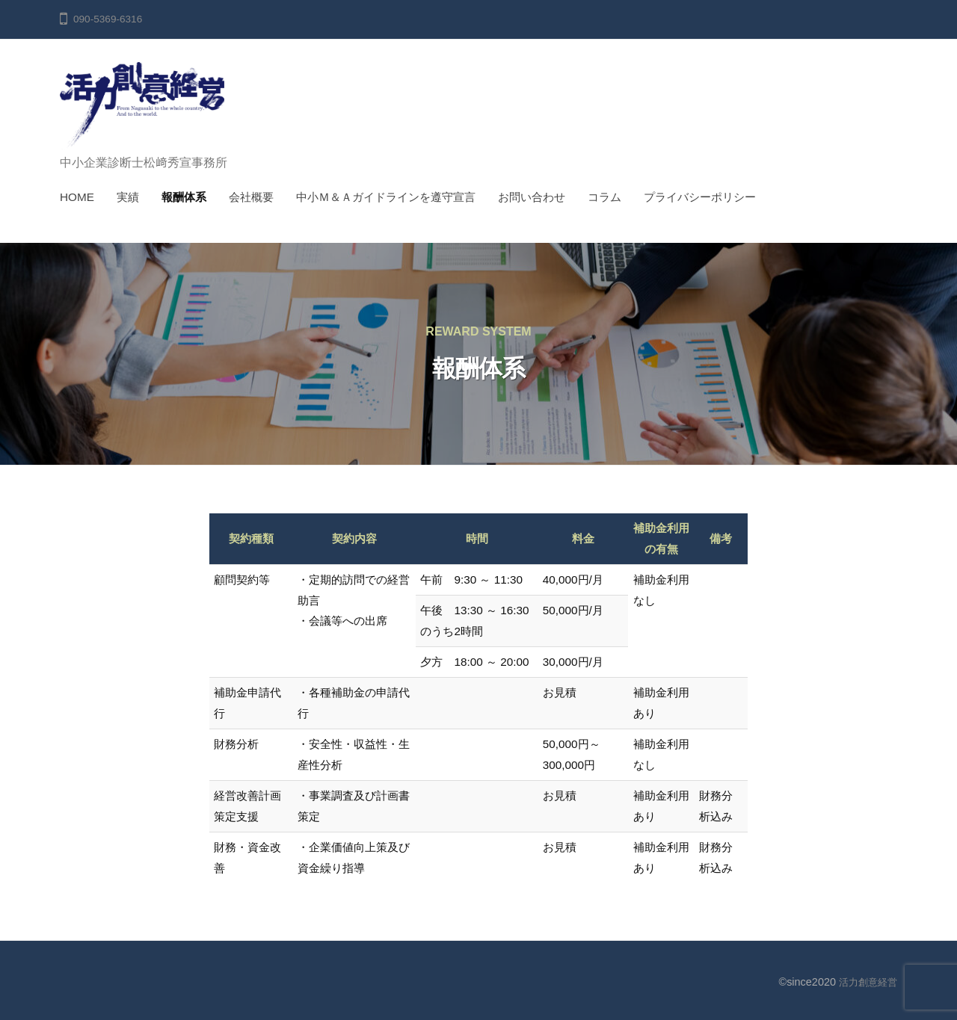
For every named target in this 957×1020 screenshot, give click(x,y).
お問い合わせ (531, 197)
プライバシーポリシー (700, 197)
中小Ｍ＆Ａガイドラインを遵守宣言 (386, 197)
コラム (604, 197)
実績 (128, 197)
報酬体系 (183, 197)
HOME (77, 197)
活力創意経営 (865, 982)
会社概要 (251, 197)
